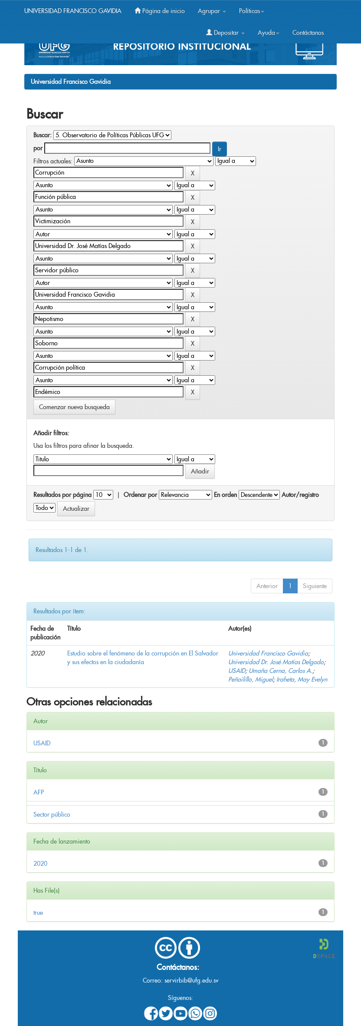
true (38, 913)
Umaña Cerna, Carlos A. (280, 671)
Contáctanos (308, 32)
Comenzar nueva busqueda (74, 407)
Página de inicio (160, 11)
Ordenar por (140, 495)
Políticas (251, 11)
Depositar (225, 32)
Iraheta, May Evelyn (301, 679)
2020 (40, 863)
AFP (38, 792)
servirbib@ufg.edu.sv (191, 980)
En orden (225, 495)
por (38, 148)
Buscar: (42, 135)
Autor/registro (300, 495)
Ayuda (268, 32)
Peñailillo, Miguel (250, 679)
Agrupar (212, 11)
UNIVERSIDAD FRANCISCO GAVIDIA (72, 11)
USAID (236, 671)
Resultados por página (62, 495)
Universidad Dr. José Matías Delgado (276, 662)
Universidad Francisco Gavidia (71, 82)
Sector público (51, 814)
